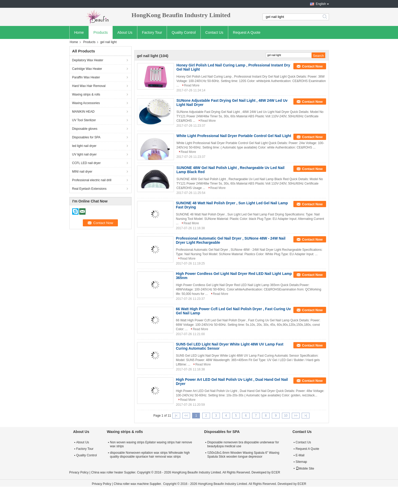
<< (186, 415)
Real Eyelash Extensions (89, 189)
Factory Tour (152, 32)
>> (296, 415)
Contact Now (312, 66)
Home (79, 32)
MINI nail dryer (82, 171)
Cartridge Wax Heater (87, 69)
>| (305, 415)
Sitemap (301, 462)
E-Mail (300, 455)
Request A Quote (246, 32)
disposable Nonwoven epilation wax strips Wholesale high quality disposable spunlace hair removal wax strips (150, 454)
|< (176, 415)
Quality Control (184, 32)
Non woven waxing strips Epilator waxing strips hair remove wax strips (151, 444)
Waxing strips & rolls (86, 94)
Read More (191, 85)
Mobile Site (305, 468)
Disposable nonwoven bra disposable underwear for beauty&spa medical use (243, 444)
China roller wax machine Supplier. (138, 484)
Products (100, 32)
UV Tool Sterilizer (84, 120)
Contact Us (214, 32)
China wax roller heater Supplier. (114, 472)
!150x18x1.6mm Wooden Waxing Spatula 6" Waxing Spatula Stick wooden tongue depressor (243, 454)
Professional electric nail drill (91, 180)
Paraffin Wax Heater (86, 77)
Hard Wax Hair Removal (89, 86)
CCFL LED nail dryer (86, 163)
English (321, 4)
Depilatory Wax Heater (87, 60)
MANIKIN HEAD (83, 111)
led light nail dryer (84, 146)
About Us (124, 32)
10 (285, 415)
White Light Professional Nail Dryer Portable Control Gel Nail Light (234, 136)
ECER (276, 472)
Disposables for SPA (86, 137)
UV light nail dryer (84, 154)
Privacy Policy (79, 472)
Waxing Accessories (86, 103)
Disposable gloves (84, 129)
